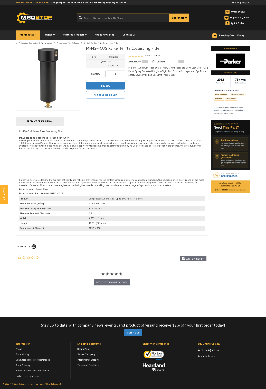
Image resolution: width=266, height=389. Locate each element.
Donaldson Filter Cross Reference (33, 359)
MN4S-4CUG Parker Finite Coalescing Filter (99, 43)
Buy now (105, 85)
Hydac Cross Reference (27, 375)
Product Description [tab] (39, 121)
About (19, 348)
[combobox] (133, 18)
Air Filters (73, 43)
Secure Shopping (86, 354)
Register (246, 2)
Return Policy (83, 348)
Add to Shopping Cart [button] (105, 94)
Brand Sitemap (23, 365)
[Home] (36, 17)
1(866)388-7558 (213, 350)
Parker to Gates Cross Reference (32, 370)
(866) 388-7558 (64, 2)
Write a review (152, 55)
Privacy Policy (22, 354)
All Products (21, 43)
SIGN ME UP (133, 332)
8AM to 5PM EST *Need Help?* (32, 2)
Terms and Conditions (88, 365)
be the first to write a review (111, 282)
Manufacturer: (27, 189)
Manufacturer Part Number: (34, 193)
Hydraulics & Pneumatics (40, 43)
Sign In (235, 2)
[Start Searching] (179, 18)
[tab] (112, 181)
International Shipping (88, 359)
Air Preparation (61, 43)
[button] (193, 258)
